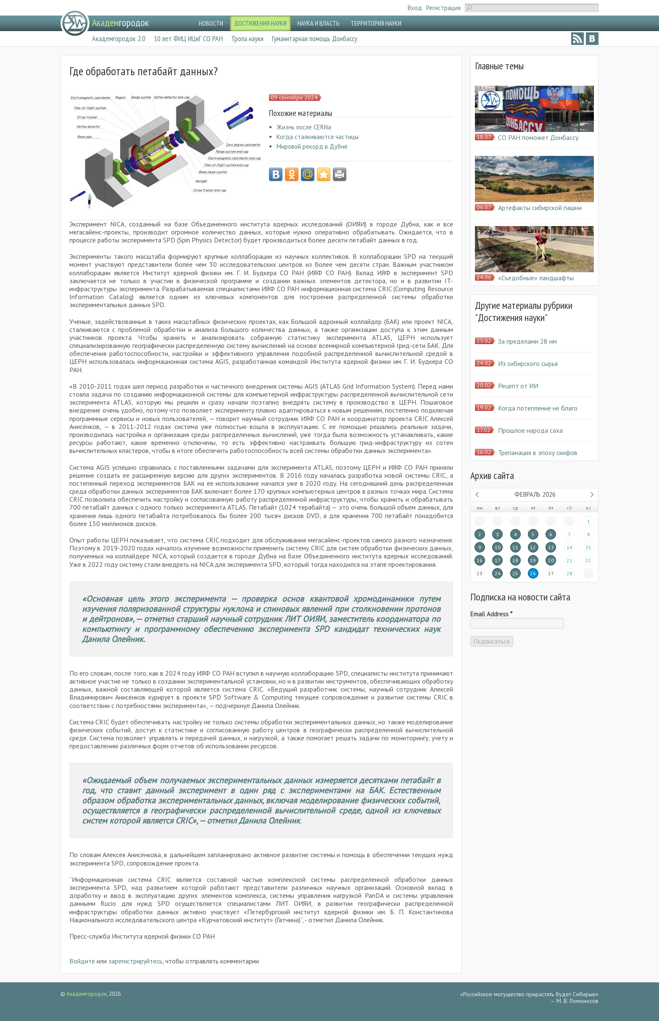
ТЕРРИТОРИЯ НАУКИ (376, 23)
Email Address (491, 614)
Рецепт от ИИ (518, 386)
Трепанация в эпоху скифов (537, 452)
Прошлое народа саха (530, 430)
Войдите (82, 961)
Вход (415, 8)
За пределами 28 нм (527, 341)
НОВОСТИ (211, 23)
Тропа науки (247, 38)
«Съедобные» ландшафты (536, 278)
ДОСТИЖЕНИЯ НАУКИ (260, 23)
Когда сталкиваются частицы (317, 137)
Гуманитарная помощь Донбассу (314, 38)
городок (120, 22)
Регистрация (443, 8)
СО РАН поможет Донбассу (538, 137)
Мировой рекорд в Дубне (312, 146)
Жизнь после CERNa (304, 127)
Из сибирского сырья (528, 363)
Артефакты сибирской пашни (540, 207)
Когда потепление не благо (537, 408)
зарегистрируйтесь (135, 961)
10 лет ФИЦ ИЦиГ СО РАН (188, 38)
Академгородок (86, 993)
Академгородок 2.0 (118, 38)
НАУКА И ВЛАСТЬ (319, 23)
